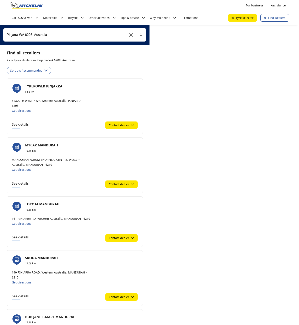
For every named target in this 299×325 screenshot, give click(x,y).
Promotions (190, 18)
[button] (131, 35)
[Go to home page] (26, 5)
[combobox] (74, 35)
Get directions (21, 111)
